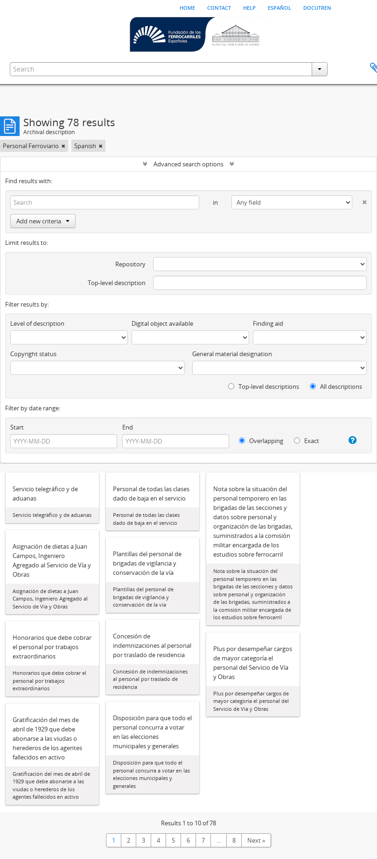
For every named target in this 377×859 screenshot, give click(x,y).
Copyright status (33, 354)
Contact (219, 7)
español (279, 7)
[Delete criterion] (359, 200)
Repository (130, 264)
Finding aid (268, 323)
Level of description (37, 323)
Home (187, 7)
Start (17, 427)
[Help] (349, 440)
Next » (256, 840)
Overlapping (261, 441)
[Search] (104, 202)
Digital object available (162, 323)
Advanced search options (188, 164)
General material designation (232, 354)
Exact (306, 441)
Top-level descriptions (263, 386)
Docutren (317, 7)
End (127, 427)
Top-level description (117, 283)
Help (249, 7)
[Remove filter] (63, 145)
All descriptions (336, 386)
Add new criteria (43, 221)
